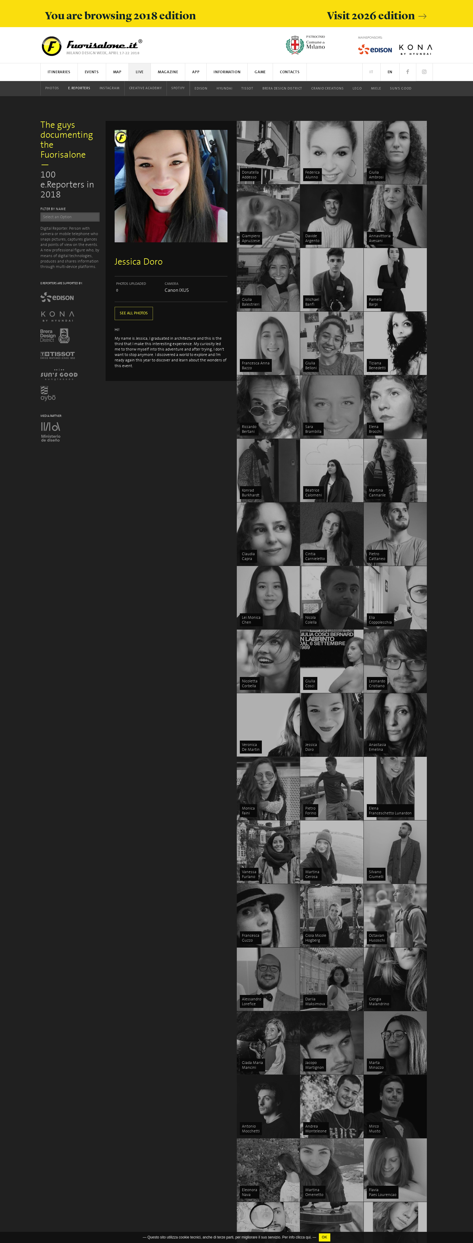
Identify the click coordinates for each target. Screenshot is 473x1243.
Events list (255, 1080)
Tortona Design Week (330, 1102)
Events (92, 72)
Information (227, 72)
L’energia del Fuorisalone (333, 1080)
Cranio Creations (327, 88)
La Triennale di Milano (331, 1207)
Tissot (247, 88)
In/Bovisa (320, 1215)
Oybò (251, 1215)
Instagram (110, 88)
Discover (385, 1088)
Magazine (168, 72)
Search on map (259, 1088)
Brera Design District (282, 88)
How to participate (393, 1138)
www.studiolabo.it (61, 1133)
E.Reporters (79, 88)
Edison (201, 88)
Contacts (290, 72)
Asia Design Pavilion (329, 1186)
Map (117, 72)
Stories (383, 1102)
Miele (376, 88)
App (195, 72)
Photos (52, 88)
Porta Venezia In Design (332, 1165)
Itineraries (59, 72)
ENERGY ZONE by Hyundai (334, 1088)
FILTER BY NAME (53, 209)
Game (260, 72)
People (383, 1095)
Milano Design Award (330, 1221)
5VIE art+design (325, 1130)
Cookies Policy (78, 1184)
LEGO (357, 88)
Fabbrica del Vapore (329, 1229)
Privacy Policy (51, 1184)
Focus (382, 1080)
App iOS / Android (261, 1095)
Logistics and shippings (397, 1152)
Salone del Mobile (392, 1159)
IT (371, 72)
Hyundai (224, 88)
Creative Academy (145, 88)
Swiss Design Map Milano (334, 1109)
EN (390, 72)
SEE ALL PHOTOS (134, 313)
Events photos (259, 1124)
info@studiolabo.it (62, 1127)
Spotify (178, 88)
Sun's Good (400, 88)
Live (140, 72)
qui (308, 1237)
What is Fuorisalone (394, 1131)
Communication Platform (399, 1145)
